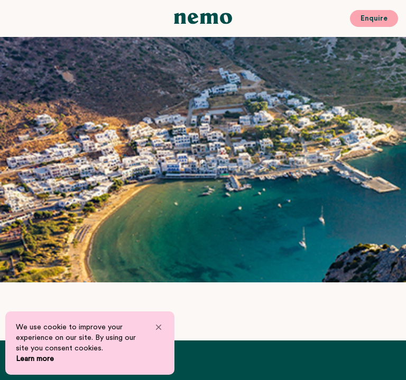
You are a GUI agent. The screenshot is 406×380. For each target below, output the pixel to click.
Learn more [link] (35, 359)
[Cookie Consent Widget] (89, 343)
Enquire (374, 18)
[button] (158, 327)
